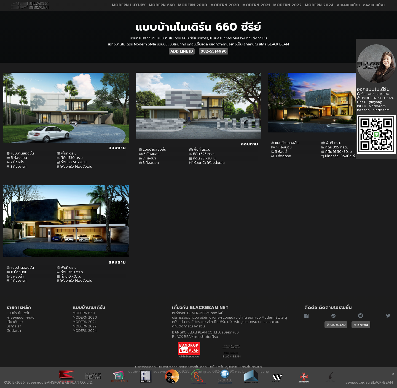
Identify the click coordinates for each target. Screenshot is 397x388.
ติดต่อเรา (14, 330)
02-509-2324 (382, 98)
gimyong (360, 325)
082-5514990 (213, 51)
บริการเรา (14, 326)
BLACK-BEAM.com (202, 313)
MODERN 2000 (192, 5)
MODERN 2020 (224, 5)
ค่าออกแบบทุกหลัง (20, 317)
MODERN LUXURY (129, 5)
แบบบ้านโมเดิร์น (18, 313)
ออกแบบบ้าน (374, 5)
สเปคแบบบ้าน (348, 5)
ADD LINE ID (181, 51)
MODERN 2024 (319, 5)
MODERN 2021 (256, 5)
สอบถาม (117, 148)
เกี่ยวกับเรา (15, 321)
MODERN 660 (162, 5)
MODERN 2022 (287, 5)
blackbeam (377, 106)
